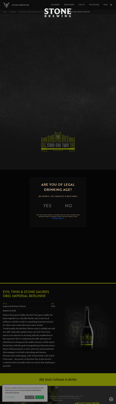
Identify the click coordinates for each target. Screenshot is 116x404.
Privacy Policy (58, 400)
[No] (69, 205)
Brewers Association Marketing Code (65, 396)
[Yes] (47, 205)
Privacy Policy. (58, 218)
